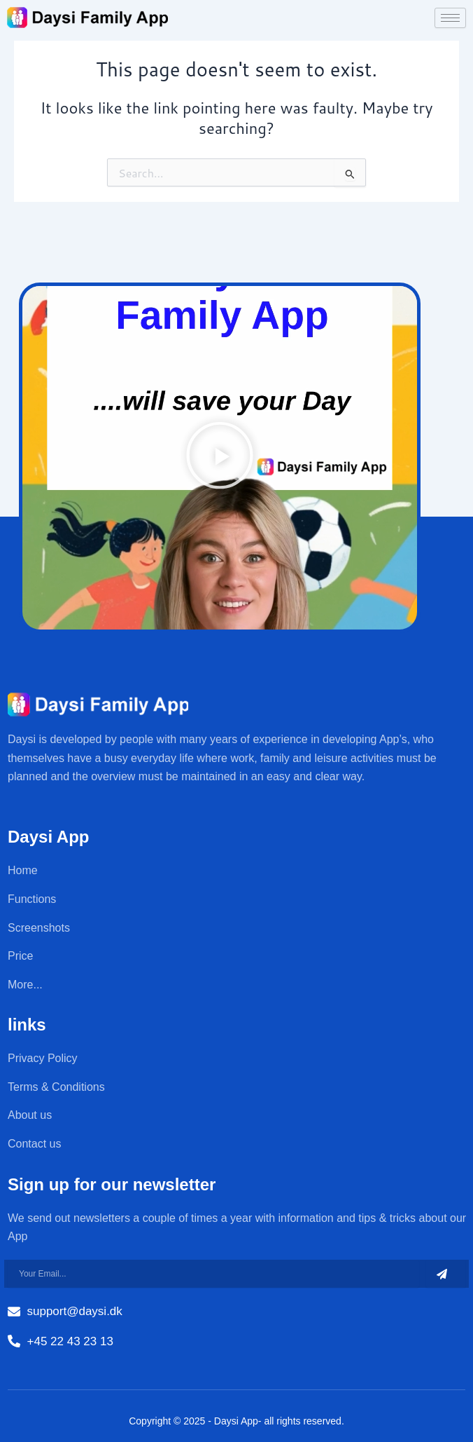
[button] (220, 458)
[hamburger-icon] (450, 18)
